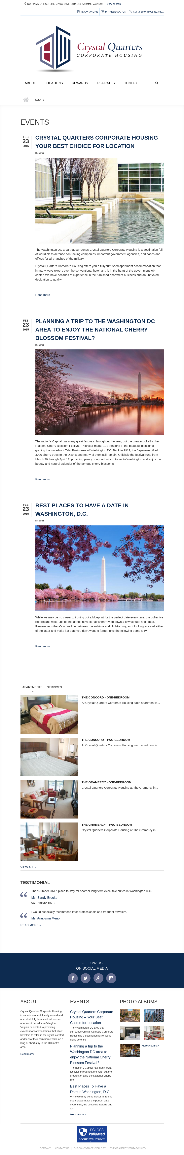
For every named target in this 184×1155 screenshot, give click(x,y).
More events (77, 1114)
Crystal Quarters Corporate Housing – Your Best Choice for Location (91, 1017)
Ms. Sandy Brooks (44, 897)
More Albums (150, 1045)
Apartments (32, 687)
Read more (42, 294)
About (30, 83)
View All (27, 867)
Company (45, 1148)
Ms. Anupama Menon (46, 918)
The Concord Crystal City (90, 1148)
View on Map (114, 4)
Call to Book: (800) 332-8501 (146, 11)
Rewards (80, 83)
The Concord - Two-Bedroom (106, 739)
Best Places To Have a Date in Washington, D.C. (90, 1089)
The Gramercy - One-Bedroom (107, 782)
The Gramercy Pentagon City (128, 1148)
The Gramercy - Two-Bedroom (107, 824)
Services (54, 687)
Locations (54, 83)
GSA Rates (106, 83)
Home (25, 100)
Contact (131, 83)
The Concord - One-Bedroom (106, 697)
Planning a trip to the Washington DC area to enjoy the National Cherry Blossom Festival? (95, 329)
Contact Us (62, 1148)
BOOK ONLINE (87, 11)
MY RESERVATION (113, 11)
